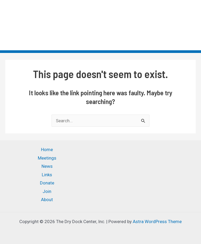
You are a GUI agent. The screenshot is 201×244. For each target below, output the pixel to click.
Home (47, 149)
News (47, 166)
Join (47, 191)
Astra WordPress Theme (157, 221)
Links (47, 174)
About (47, 199)
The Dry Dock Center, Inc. (38, 21)
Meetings (47, 158)
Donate (47, 183)
